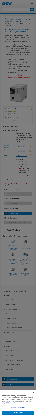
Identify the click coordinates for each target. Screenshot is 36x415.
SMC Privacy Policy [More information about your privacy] (11, 406)
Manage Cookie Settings (18, 410)
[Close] (34, 396)
